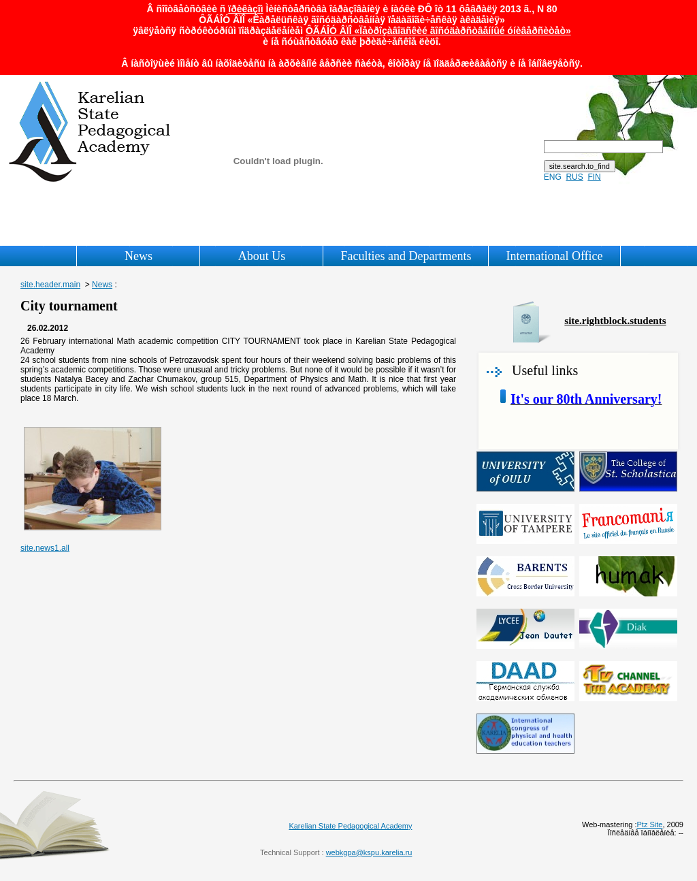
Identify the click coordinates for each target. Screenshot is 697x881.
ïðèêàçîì (245, 8)
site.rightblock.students (615, 320)
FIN (593, 177)
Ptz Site (650, 824)
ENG (553, 177)
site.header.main (50, 284)
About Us (262, 256)
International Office (554, 256)
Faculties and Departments (405, 256)
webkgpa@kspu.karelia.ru (369, 852)
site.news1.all (44, 548)
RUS (574, 177)
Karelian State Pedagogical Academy (350, 826)
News (138, 256)
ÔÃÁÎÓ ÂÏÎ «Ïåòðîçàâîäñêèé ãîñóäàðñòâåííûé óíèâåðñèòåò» (438, 30)
